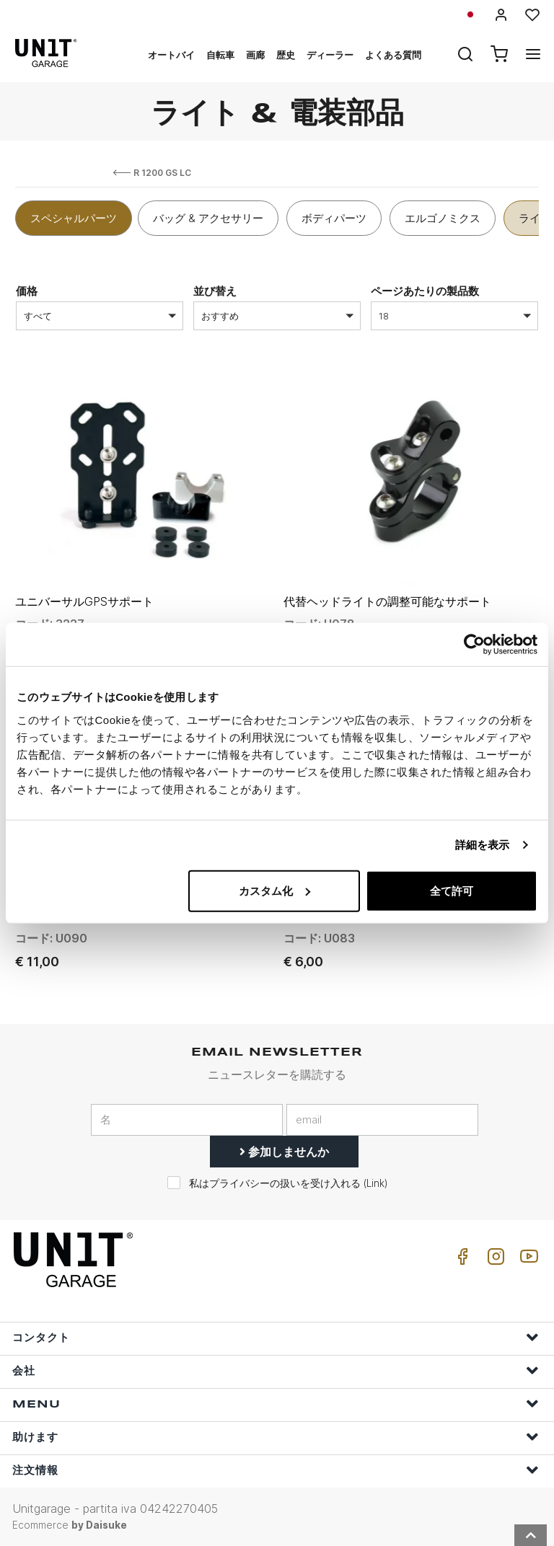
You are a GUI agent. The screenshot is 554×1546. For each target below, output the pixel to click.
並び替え (215, 291)
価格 (27, 291)
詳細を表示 (482, 845)
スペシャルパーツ (73, 218)
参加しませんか (284, 1151)
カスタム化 (274, 890)
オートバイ (171, 55)
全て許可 (451, 890)
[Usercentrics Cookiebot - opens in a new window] (474, 644)
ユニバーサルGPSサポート (84, 601)
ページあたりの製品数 (425, 291)
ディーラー (330, 55)
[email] (382, 1120)
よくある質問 (393, 55)
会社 (275, 1370)
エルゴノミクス (442, 218)
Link (375, 1183)
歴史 (285, 55)
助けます (275, 1437)
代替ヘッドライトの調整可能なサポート (387, 601)
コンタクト (275, 1337)
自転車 (220, 55)
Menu (275, 1404)
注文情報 (275, 1470)
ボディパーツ (334, 218)
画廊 (255, 55)
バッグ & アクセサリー (208, 218)
